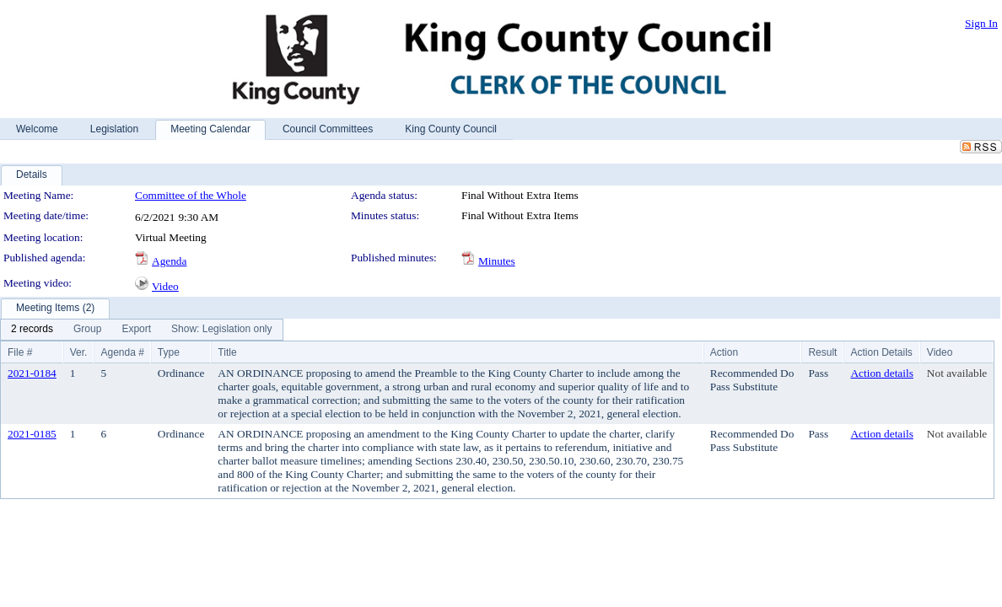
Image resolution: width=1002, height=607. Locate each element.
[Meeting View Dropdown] (221, 330)
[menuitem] (32, 330)
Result (822, 352)
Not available (957, 373)
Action (724, 352)
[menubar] (141, 330)
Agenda (169, 261)
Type (169, 352)
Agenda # (121, 352)
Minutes (496, 261)
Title (227, 352)
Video (165, 286)
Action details (881, 373)
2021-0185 (32, 433)
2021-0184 (32, 373)
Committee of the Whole (190, 195)
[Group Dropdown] (87, 330)
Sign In (981, 23)
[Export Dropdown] (136, 330)
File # (20, 352)
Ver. (79, 352)
